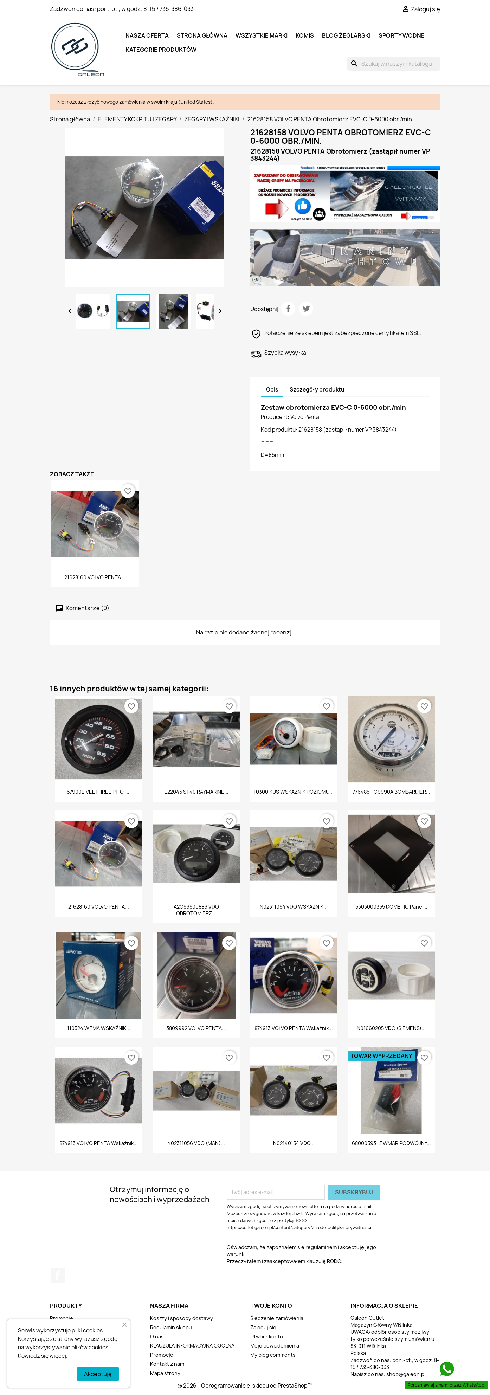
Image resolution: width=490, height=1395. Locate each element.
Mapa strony (165, 1373)
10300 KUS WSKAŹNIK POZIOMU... (294, 791)
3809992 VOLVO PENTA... (196, 1028)
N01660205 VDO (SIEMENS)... (391, 1028)
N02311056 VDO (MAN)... (196, 1143)
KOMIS (305, 35)
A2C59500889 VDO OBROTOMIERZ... (196, 910)
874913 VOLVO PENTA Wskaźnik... (293, 1028)
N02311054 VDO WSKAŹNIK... (294, 906)
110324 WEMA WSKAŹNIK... (98, 1028)
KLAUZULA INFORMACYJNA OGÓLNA (192, 1345)
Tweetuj (306, 309)
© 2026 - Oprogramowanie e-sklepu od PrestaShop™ (245, 1385)
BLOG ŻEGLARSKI (346, 35)
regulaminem (321, 1247)
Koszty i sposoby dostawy (181, 1318)
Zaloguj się (263, 1327)
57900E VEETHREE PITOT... (99, 791)
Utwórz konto (266, 1336)
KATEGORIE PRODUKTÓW (160, 49)
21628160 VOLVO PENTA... (94, 577)
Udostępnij (288, 309)
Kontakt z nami (167, 1364)
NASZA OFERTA (147, 35)
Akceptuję (98, 1374)
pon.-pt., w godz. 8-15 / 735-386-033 (145, 9)
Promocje (61, 1318)
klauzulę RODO (323, 1261)
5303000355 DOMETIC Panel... (391, 906)
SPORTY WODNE (402, 35)
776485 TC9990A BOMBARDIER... (391, 791)
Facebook (58, 1275)
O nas (157, 1336)
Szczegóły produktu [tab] (317, 389)
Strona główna (202, 35)
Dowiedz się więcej (42, 1356)
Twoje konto (271, 1306)
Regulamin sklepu (171, 1327)
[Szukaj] (393, 64)
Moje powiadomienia (274, 1345)
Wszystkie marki (262, 35)
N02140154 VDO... (294, 1143)
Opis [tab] (272, 389)
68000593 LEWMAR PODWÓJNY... (391, 1143)
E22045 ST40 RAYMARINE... (196, 791)
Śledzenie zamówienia (276, 1318)
